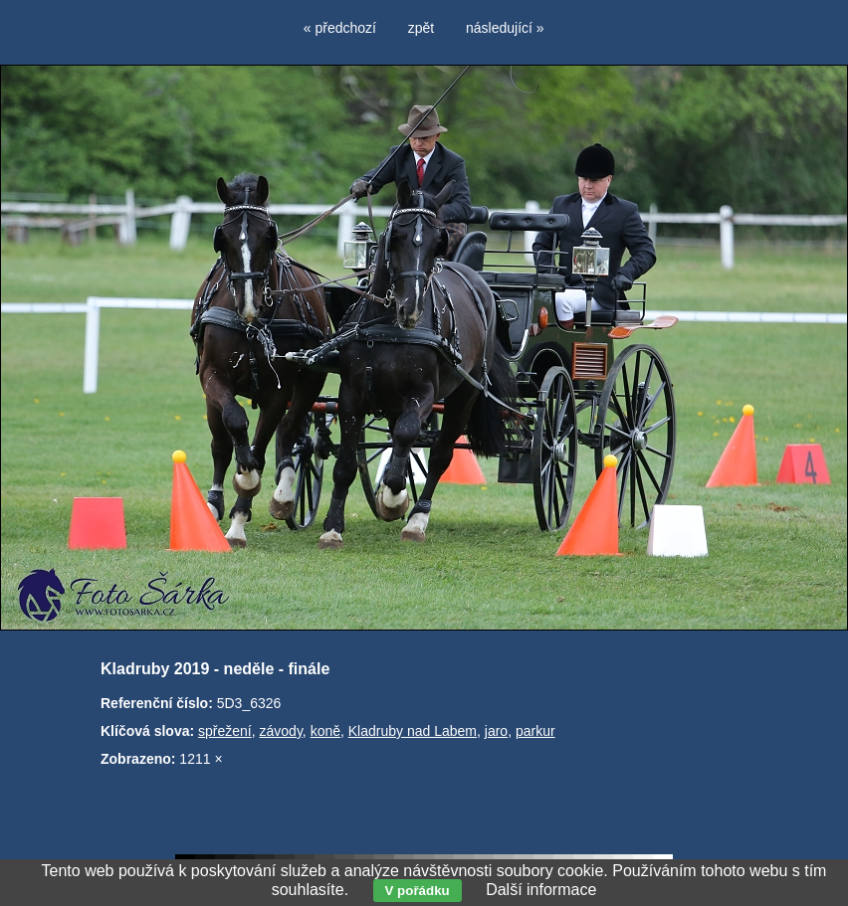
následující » (505, 28)
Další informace (541, 889)
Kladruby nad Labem (412, 731)
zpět (421, 28)
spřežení (225, 731)
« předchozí (340, 28)
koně (325, 731)
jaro (496, 731)
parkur (535, 731)
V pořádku (417, 890)
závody (281, 731)
